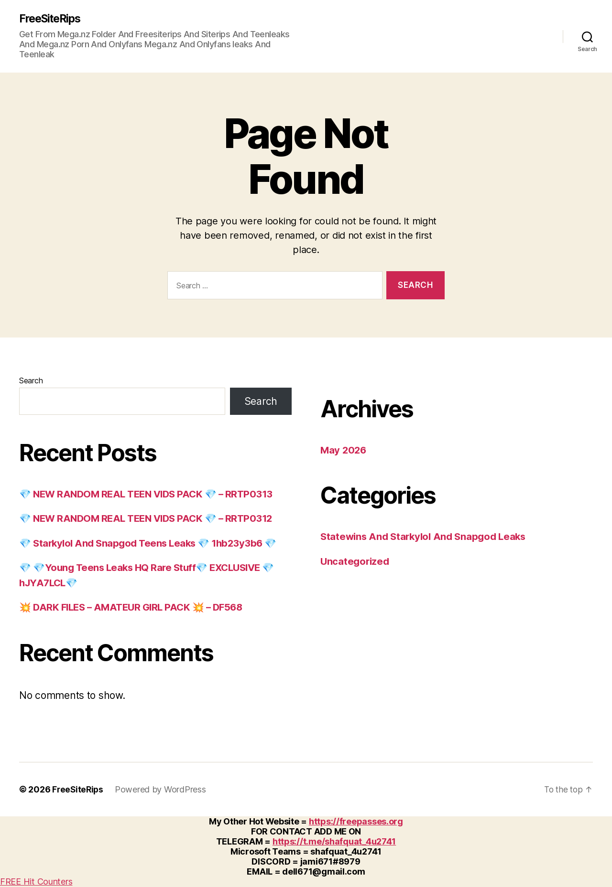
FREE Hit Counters (36, 882)
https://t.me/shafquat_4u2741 (334, 842)
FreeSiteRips (52, 19)
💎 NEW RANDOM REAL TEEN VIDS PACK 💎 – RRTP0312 (150, 519)
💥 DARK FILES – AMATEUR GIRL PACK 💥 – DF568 (135, 607)
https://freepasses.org (356, 822)
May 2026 (344, 450)
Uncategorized (356, 562)
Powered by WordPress (162, 790)
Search (31, 381)
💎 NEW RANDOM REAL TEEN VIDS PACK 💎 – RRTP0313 (150, 494)
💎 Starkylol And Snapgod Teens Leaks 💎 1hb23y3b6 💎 (152, 543)
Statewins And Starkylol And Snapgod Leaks (427, 537)
